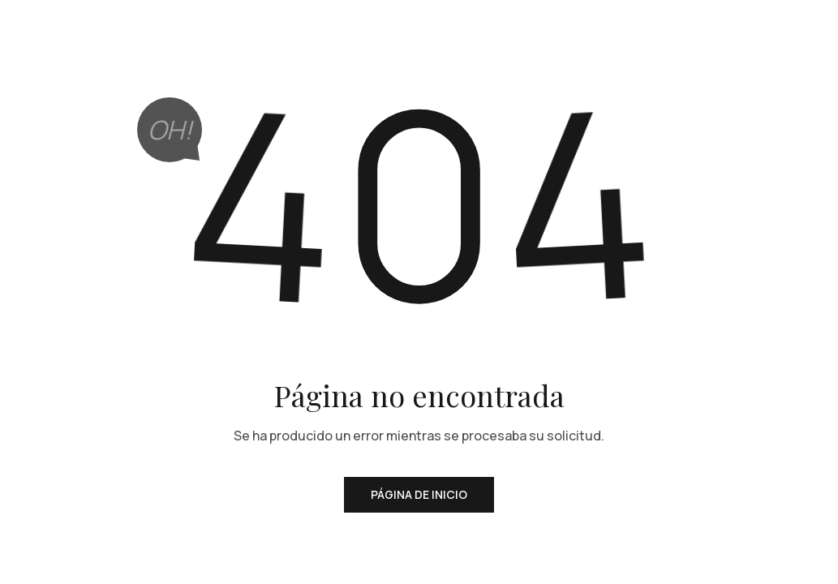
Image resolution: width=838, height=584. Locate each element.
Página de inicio (419, 494)
